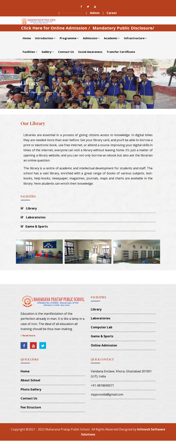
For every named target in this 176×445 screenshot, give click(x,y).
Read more (28, 335)
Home (27, 38)
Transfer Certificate (121, 52)
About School (30, 380)
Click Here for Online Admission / (55, 28)
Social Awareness (90, 52)
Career (112, 13)
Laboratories (33, 217)
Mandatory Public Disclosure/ (123, 28)
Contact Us (66, 52)
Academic (112, 38)
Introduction (45, 38)
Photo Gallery (31, 389)
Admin (95, 13)
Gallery (48, 52)
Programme (69, 38)
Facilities (30, 52)
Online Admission (104, 345)
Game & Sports (34, 226)
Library (29, 208)
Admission (91, 38)
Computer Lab (101, 327)
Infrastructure (135, 38)
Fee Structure (73, 13)
